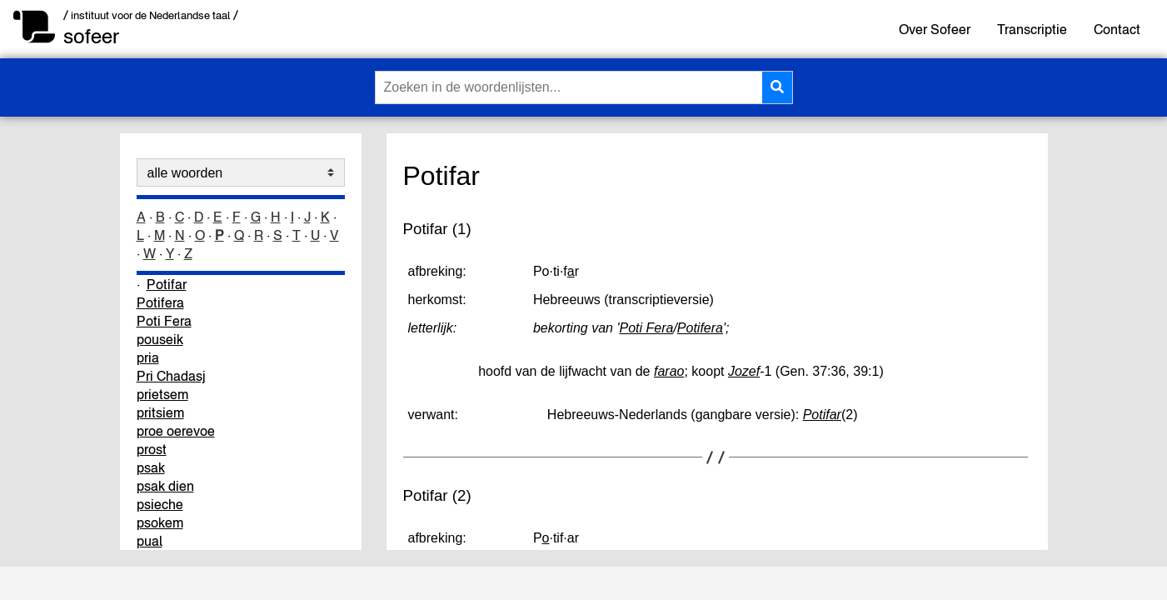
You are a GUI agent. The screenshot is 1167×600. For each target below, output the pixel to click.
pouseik (160, 339)
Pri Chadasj (171, 376)
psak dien (165, 486)
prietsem (162, 394)
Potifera (160, 302)
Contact (1117, 29)
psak (151, 467)
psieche (160, 504)
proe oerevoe (176, 431)
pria (148, 357)
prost (152, 449)
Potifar (167, 284)
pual (149, 541)
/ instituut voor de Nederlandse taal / (150, 15)
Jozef (744, 371)
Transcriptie (1032, 29)
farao (669, 371)
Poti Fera (164, 321)
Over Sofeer (934, 29)
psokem (160, 522)
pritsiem (160, 412)
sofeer (91, 36)
